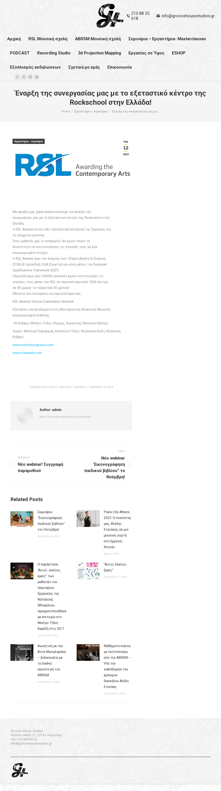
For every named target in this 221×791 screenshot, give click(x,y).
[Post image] (21, 526)
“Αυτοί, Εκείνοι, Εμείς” (115, 575)
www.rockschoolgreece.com (33, 352)
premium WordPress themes (111, 777)
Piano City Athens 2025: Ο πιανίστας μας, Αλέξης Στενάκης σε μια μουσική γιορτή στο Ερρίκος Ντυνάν (117, 537)
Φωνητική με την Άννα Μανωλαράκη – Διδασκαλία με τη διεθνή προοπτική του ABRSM (52, 668)
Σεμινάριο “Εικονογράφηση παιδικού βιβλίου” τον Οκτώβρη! (51, 528)
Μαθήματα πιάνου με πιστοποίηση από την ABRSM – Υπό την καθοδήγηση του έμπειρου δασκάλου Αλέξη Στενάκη (117, 673)
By (80, 394)
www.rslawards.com (27, 360)
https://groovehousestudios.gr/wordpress (65, 424)
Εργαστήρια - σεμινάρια (28, 148)
